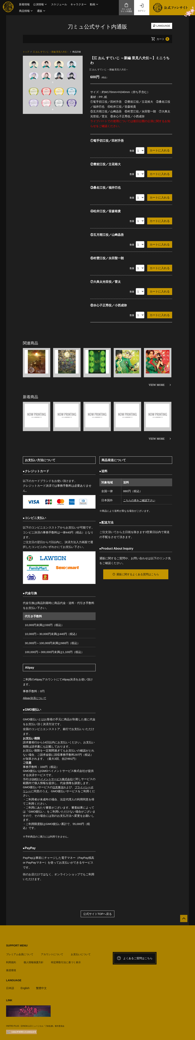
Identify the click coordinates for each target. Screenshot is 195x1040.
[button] (40, 4)
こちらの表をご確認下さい (139, 500)
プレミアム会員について (19, 952)
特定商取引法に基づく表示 (66, 960)
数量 (132, 150)
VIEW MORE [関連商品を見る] (157, 385)
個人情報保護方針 (33, 960)
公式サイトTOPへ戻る (97, 913)
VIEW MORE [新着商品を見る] (157, 438)
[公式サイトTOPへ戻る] (182, 920)
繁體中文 (43, 986)
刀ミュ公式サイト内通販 (126, 8)
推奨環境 (11, 968)
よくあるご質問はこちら (135, 958)
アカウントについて (52, 952)
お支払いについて (81, 952)
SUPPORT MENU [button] (17, 945)
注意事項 (58, 787)
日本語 (10, 986)
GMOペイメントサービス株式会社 (53, 779)
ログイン (141, 7)
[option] (53, 85)
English (25, 986)
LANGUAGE (161, 25)
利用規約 (11, 960)
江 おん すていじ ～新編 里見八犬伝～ (108, 69)
